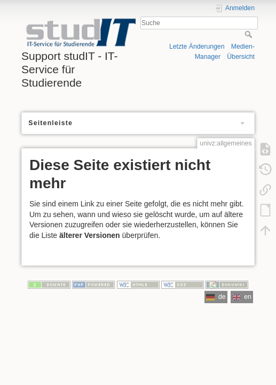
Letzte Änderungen (197, 46)
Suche (250, 34)
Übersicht (241, 56)
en (241, 297)
